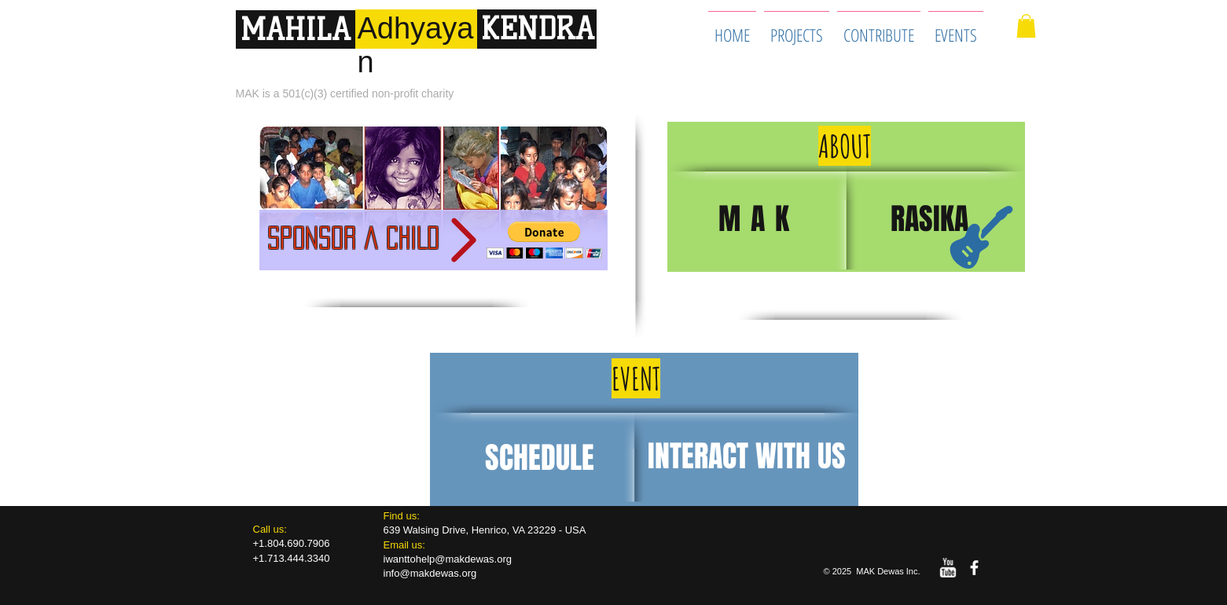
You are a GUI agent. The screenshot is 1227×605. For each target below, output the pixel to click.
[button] (1026, 26)
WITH (786, 456)
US (831, 456)
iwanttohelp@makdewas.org (448, 559)
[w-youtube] (947, 568)
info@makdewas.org (430, 573)
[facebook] (974, 568)
